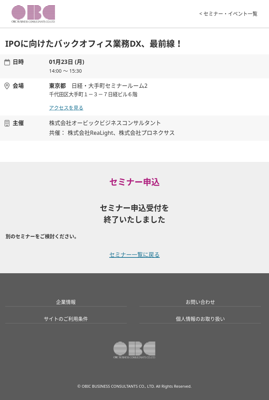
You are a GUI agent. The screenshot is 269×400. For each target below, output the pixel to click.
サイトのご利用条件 (66, 318)
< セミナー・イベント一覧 (228, 13)
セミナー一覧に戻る (134, 255)
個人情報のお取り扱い (200, 318)
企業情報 (66, 302)
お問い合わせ (200, 302)
